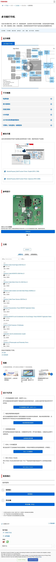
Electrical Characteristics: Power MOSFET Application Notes (19, 308)
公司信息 (7, 535)
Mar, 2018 (6, 346)
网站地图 (52, 523)
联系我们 (37, 30)
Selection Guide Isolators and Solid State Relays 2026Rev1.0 (19, 290)
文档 (23, 30)
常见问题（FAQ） (30, 504)
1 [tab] (27, 235)
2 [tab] (28, 235)
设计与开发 (31, 30)
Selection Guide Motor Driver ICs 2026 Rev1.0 (15, 282)
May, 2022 (7, 329)
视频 (27, 30)
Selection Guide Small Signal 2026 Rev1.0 (15, 264)
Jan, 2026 (6, 268)
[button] (54, 1)
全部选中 (27, 249)
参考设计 (19, 30)
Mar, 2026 (6, 294)
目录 (4, 352)
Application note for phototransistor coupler (15, 333)
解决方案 (14, 30)
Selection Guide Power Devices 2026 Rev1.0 (15, 299)
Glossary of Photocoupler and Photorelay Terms (16, 342)
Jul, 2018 (6, 320)
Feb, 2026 (6, 277)
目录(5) (27, 254)
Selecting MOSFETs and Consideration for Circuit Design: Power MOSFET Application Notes (27, 316)
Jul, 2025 (6, 337)
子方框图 (8, 30)
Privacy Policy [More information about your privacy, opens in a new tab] (38, 556)
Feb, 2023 (6, 311)
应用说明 (5, 354)
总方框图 (3, 30)
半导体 (7, 5)
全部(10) (20, 254)
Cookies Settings (22, 559)
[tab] (8, 43)
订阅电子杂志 (8, 532)
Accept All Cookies (33, 559)
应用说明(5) (34, 254)
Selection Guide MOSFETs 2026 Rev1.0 (14, 273)
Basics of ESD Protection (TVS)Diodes (14, 325)
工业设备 (17, 5)
